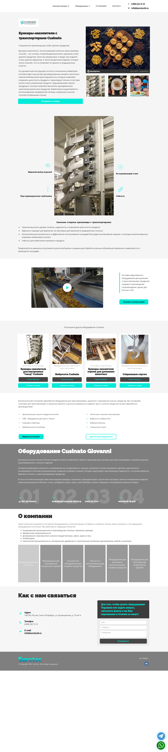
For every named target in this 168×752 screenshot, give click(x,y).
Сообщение (123, 634)
